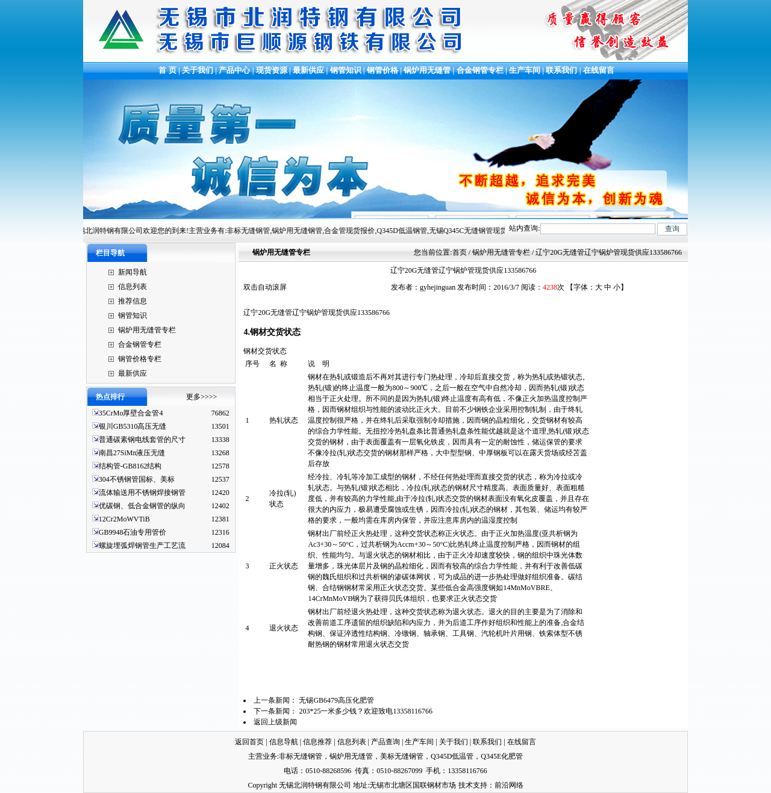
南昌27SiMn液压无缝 (132, 453)
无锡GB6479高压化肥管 (336, 700)
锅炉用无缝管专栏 (147, 330)
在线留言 (598, 70)
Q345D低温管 (452, 756)
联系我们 (561, 70)
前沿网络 (509, 785)
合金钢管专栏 (480, 70)
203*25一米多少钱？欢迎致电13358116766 (365, 711)
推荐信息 (132, 301)
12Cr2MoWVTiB (124, 519)
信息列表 (132, 286)
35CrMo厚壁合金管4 (131, 413)
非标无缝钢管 (300, 756)
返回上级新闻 (275, 722)
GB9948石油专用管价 (133, 532)
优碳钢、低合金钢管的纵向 (142, 506)
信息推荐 (317, 742)
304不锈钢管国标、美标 (137, 479)
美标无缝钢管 (401, 756)
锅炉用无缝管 (427, 70)
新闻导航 (132, 272)
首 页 (166, 70)
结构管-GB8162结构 (130, 466)
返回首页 (249, 742)
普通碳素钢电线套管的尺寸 (142, 439)
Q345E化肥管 (502, 756)
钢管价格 (382, 70)
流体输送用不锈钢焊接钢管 (142, 492)
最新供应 (309, 70)
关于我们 (197, 70)
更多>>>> (201, 397)
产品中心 (234, 70)
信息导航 (283, 742)
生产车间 (525, 70)
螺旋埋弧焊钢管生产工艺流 (142, 545)
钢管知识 (345, 70)
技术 (465, 785)
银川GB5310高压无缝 (133, 426)
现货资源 (272, 70)
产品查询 (385, 742)
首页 (459, 252)
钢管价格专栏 (139, 359)
